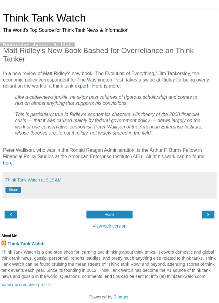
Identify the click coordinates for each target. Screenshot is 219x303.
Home (109, 214)
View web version (109, 226)
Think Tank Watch (44, 18)
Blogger (121, 297)
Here (97, 85)
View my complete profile (26, 284)
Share (13, 190)
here (8, 162)
